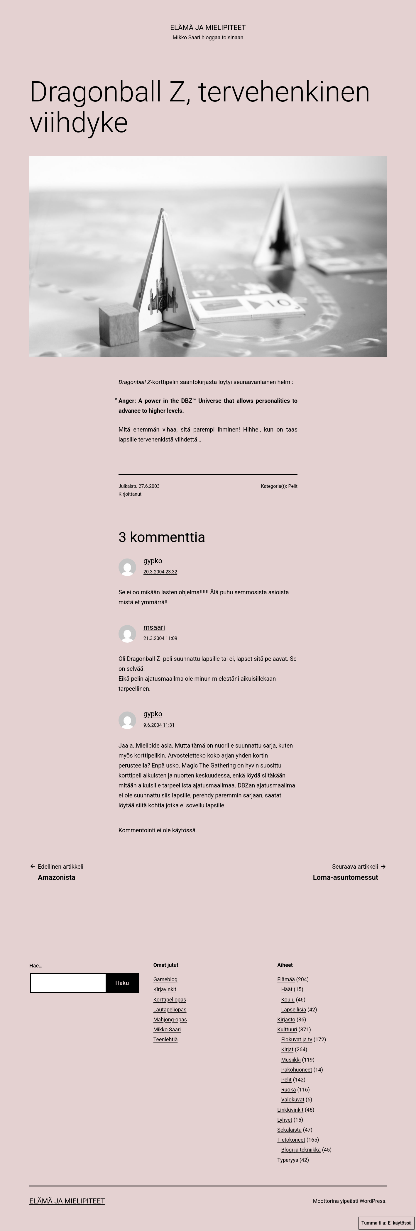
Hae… (36, 965)
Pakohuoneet (296, 1070)
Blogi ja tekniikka (301, 1150)
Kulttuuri (287, 1029)
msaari (154, 627)
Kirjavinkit (164, 989)
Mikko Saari (167, 1029)
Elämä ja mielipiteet (208, 27)
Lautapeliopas (170, 1009)
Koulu (288, 999)
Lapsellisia (293, 1009)
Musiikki (291, 1060)
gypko (152, 561)
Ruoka (288, 1089)
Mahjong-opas (170, 1019)
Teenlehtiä (165, 1039)
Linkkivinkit (290, 1110)
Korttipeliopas (169, 999)
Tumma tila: (386, 1223)
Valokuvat (293, 1099)
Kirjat (287, 1049)
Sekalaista (289, 1130)
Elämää (286, 979)
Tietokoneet (291, 1140)
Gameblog (165, 979)
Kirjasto (286, 1019)
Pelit (293, 486)
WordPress (372, 1201)
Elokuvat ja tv (296, 1039)
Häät (286, 989)
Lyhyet (284, 1120)
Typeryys (287, 1160)
